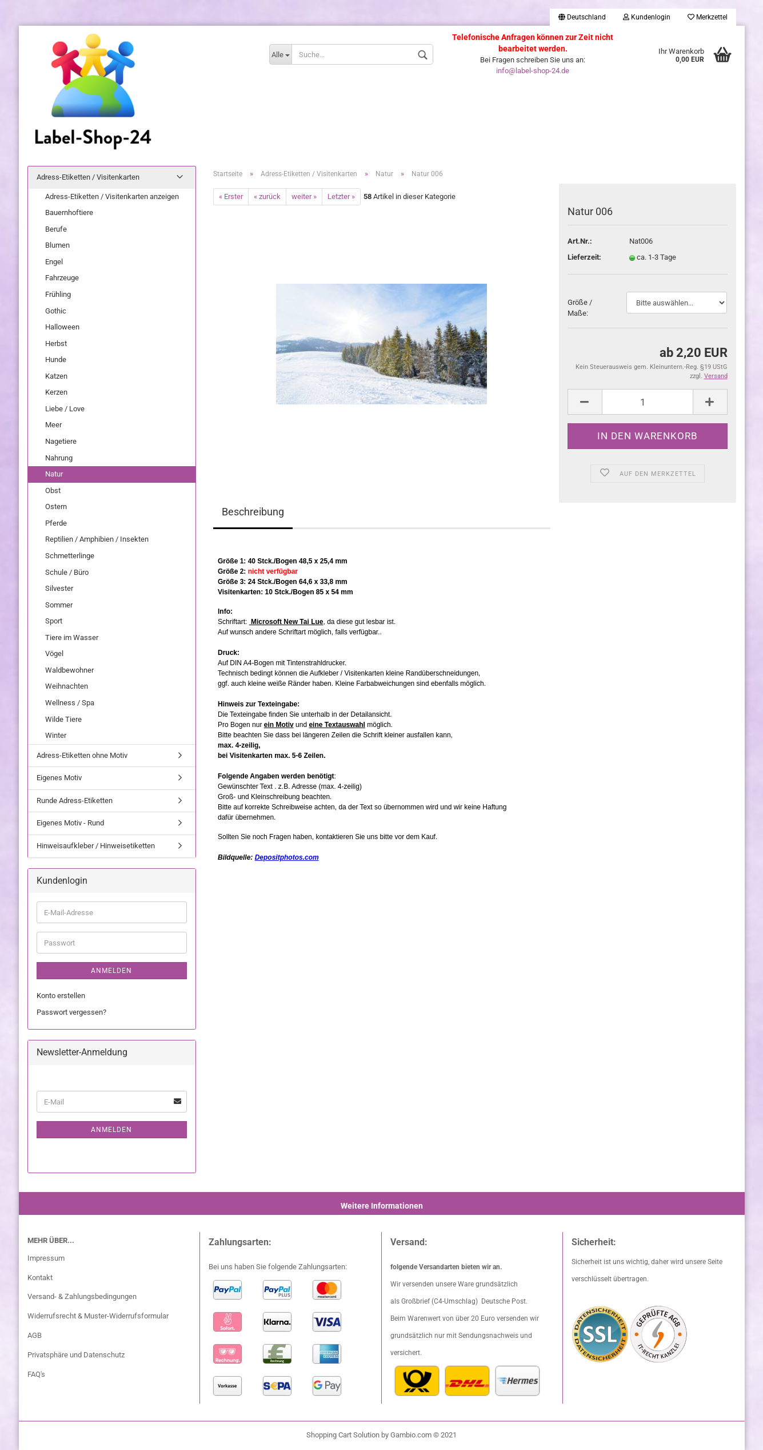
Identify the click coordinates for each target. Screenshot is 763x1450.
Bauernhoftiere (69, 212)
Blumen (57, 245)
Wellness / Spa (69, 702)
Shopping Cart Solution (342, 1435)
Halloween (62, 327)
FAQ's (36, 1374)
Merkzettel (708, 17)
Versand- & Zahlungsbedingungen (82, 1296)
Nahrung (59, 458)
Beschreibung (253, 512)
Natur (54, 474)
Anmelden (111, 971)
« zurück (267, 196)
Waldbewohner (69, 670)
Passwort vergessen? (71, 1012)
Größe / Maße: (580, 307)
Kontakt (40, 1277)
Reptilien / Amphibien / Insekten (97, 539)
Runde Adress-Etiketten (75, 800)
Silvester (59, 588)
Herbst (56, 343)
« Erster (231, 196)
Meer (53, 424)
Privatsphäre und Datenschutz (76, 1354)
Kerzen (56, 392)
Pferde (56, 523)
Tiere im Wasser (71, 637)
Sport (53, 621)
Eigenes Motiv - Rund (70, 823)
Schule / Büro (67, 572)
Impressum (46, 1258)
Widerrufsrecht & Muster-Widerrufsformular (98, 1316)
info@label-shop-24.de (532, 70)
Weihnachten (66, 686)
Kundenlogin (646, 17)
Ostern (56, 506)
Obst (53, 490)
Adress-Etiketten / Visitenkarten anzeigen (112, 196)
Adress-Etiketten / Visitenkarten (88, 177)
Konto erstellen (61, 995)
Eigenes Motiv (59, 777)
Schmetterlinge (69, 555)
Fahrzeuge (62, 277)
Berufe (56, 229)
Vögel (54, 653)
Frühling (58, 294)
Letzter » (341, 196)
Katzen (56, 376)
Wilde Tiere (63, 719)
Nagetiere (61, 441)
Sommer (59, 605)
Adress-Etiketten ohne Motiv (82, 755)
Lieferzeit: (584, 257)
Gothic (55, 311)
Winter (55, 735)
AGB (34, 1335)
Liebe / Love (65, 408)
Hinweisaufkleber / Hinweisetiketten (96, 845)
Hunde (55, 359)
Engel (54, 261)
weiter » (304, 196)
